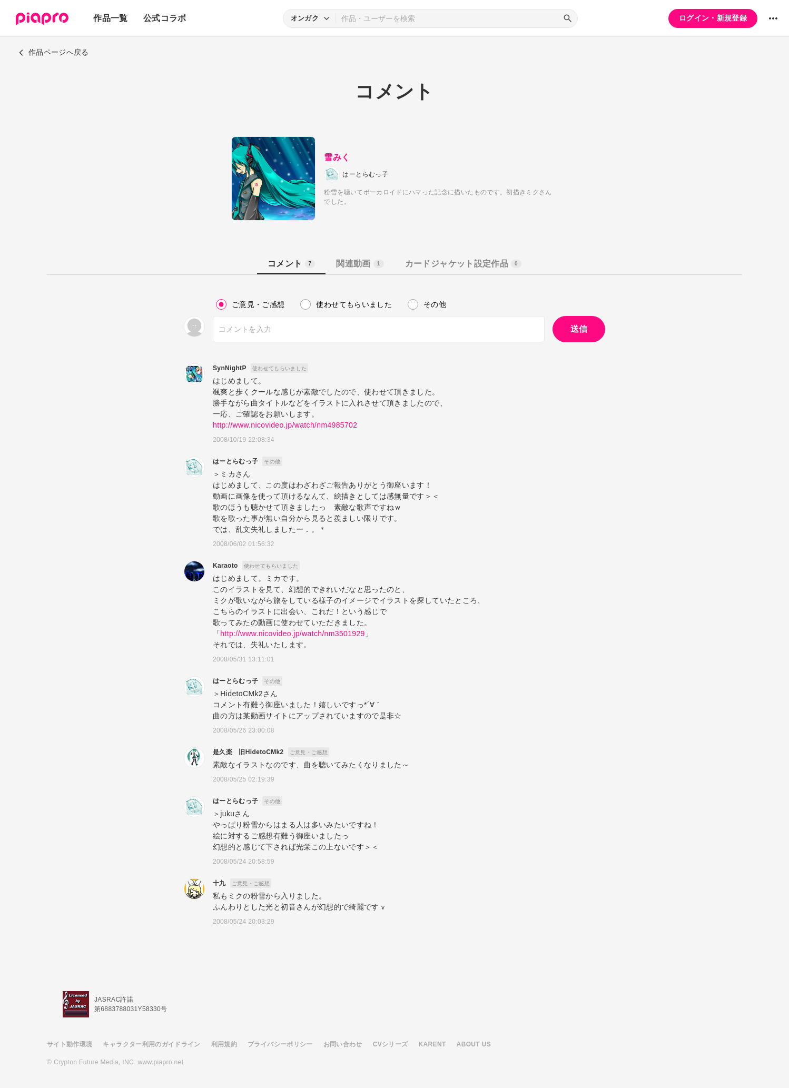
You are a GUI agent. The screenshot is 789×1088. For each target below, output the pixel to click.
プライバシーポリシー (280, 1044)
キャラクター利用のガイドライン (151, 1044)
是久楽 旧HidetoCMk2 (248, 752)
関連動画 (359, 263)
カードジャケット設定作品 (463, 263)
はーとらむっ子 (235, 461)
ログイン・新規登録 (713, 18)
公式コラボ (164, 18)
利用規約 (224, 1044)
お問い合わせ (342, 1044)
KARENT (432, 1044)
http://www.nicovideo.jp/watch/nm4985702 (285, 425)
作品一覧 (110, 18)
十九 (219, 883)
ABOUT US (474, 1044)
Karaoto (225, 565)
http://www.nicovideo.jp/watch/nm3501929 (292, 633)
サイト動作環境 (69, 1044)
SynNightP (229, 368)
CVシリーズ (390, 1044)
